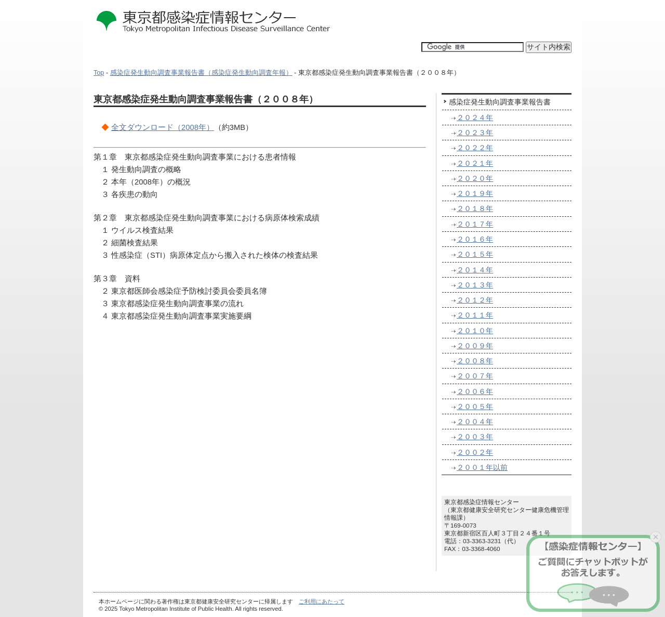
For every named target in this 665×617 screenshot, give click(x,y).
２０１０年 (475, 330)
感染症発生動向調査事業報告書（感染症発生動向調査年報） (201, 72)
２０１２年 (475, 300)
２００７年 (475, 376)
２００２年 (475, 452)
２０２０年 (475, 178)
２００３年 (475, 436)
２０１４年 (475, 270)
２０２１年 (475, 163)
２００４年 (475, 421)
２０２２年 (475, 147)
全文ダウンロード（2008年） (162, 127)
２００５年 (475, 406)
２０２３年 (475, 132)
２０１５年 (475, 254)
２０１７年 (475, 224)
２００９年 (475, 346)
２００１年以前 (482, 467)
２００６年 (475, 391)
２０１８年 (475, 208)
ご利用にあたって (321, 601)
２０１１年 (475, 315)
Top (99, 72)
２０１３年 (475, 285)
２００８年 (475, 361)
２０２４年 (475, 117)
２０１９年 (475, 193)
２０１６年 (475, 239)
